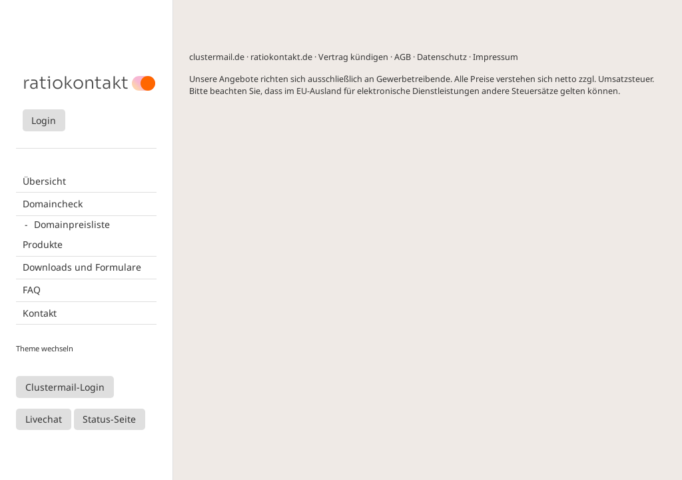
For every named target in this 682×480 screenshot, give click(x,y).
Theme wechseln (44, 348)
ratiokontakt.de (281, 57)
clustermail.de (216, 57)
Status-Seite (109, 419)
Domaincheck (53, 203)
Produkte (43, 244)
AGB (402, 57)
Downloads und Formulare (82, 267)
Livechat (43, 419)
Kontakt (40, 313)
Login (43, 120)
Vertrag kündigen (353, 57)
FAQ (32, 289)
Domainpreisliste (72, 224)
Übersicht (44, 181)
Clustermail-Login (65, 387)
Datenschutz (442, 57)
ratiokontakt (76, 83)
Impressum (495, 57)
